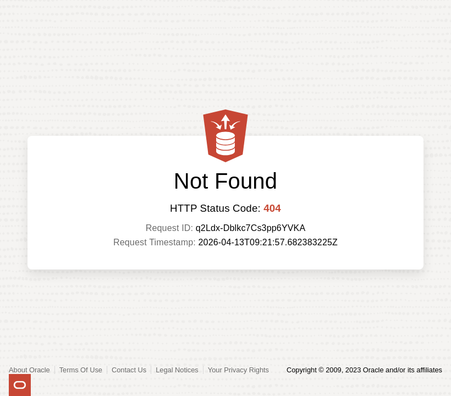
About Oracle (29, 370)
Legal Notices (177, 370)
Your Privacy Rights (238, 370)
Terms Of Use (80, 370)
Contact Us (129, 370)
